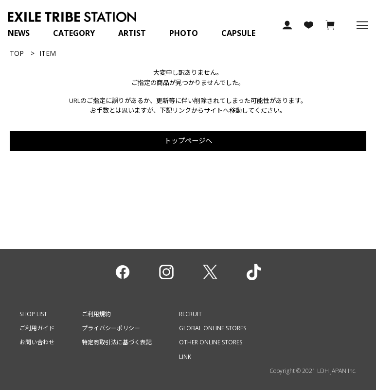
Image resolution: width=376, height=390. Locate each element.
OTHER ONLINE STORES (210, 342)
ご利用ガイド (36, 328)
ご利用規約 (96, 314)
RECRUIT (190, 314)
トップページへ (188, 140)
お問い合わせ (36, 342)
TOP (17, 53)
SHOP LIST (33, 314)
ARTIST (132, 33)
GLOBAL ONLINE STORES (212, 328)
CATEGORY (74, 33)
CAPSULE (238, 33)
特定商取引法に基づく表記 (117, 342)
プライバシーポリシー (111, 328)
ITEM (47, 53)
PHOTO (183, 33)
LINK (185, 357)
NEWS (19, 33)
